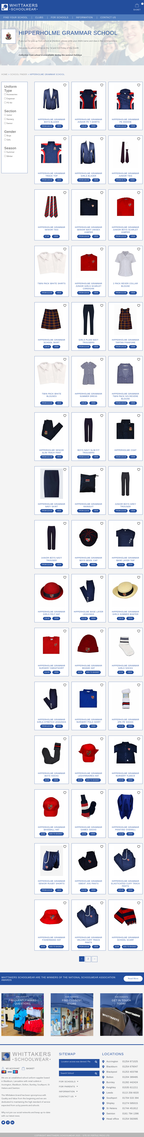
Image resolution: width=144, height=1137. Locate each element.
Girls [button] (8, 140)
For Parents (69, 1084)
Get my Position (66, 1064)
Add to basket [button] (92, 671)
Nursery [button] (10, 119)
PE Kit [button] (9, 103)
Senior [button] (10, 123)
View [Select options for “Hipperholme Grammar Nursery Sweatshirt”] (56, 671)
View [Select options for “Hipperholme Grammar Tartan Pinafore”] (133, 346)
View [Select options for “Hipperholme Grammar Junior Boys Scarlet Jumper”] (133, 236)
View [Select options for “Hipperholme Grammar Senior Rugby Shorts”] (59, 889)
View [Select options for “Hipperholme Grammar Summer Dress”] (93, 402)
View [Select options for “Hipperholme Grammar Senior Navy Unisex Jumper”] (96, 236)
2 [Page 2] (88, 957)
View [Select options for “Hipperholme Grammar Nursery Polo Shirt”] (93, 725)
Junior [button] (9, 115)
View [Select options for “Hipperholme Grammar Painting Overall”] (130, 832)
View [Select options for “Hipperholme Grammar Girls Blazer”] (96, 180)
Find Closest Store (96, 1060)
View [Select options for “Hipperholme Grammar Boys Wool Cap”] (93, 564)
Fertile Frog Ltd (100, 1134)
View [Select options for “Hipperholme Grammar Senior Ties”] (56, 236)
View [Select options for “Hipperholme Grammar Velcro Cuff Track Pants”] (96, 945)
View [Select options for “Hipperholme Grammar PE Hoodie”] (133, 126)
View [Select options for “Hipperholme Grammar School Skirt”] (56, 346)
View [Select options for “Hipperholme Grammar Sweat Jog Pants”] (93, 889)
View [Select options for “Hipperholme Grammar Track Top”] (59, 180)
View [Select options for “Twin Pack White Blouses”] (59, 402)
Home (4, 74)
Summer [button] (10, 152)
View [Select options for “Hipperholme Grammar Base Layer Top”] (130, 564)
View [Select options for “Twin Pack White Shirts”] (59, 292)
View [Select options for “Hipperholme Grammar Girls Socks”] (130, 671)
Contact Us (68, 1094)
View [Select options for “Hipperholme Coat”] (133, 456)
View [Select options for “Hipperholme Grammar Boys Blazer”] (59, 126)
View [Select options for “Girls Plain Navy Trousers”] (96, 346)
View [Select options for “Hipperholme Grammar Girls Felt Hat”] (56, 617)
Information (69, 1089)
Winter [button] (10, 156)
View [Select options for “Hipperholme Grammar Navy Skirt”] (59, 510)
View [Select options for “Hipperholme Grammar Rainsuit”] (96, 510)
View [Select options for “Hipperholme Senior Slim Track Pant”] (59, 456)
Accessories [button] (12, 95)
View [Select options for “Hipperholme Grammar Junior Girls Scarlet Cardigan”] (96, 292)
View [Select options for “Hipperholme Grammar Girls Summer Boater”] (130, 617)
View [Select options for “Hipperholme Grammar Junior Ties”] (132, 180)
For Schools (69, 1079)
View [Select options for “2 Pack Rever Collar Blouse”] (133, 292)
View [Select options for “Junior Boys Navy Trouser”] (59, 564)
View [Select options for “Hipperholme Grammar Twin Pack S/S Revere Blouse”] (133, 402)
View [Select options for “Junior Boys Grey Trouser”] (133, 510)
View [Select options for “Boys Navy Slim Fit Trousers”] (96, 456)
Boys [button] (9, 136)
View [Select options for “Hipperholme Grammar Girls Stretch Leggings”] (59, 725)
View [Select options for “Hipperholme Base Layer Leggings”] (93, 617)
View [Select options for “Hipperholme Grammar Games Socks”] (93, 832)
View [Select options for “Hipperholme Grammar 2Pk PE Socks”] (130, 725)
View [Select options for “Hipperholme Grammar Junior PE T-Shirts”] (93, 126)
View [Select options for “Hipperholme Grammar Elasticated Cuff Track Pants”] (130, 889)
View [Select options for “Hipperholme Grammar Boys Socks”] (56, 779)
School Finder (18, 74)
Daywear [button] (11, 99)
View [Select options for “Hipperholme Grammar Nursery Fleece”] (130, 779)
